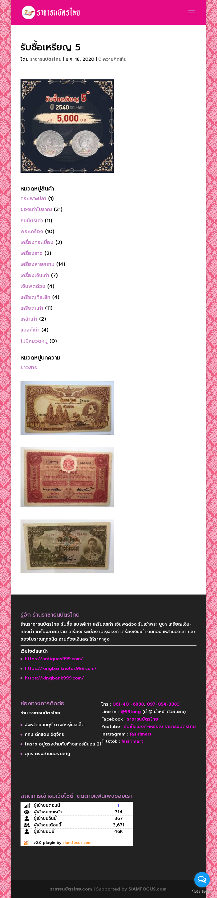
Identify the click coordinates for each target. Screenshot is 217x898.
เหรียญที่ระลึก (35, 297)
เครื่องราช (32, 253)
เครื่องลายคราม (37, 264)
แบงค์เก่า (30, 330)
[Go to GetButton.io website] (202, 892)
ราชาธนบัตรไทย (46, 59)
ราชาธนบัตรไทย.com (71, 889)
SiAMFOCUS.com (147, 889)
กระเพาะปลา (33, 198)
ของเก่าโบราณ (36, 209)
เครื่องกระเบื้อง (37, 242)
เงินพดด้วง (33, 286)
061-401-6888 (128, 704)
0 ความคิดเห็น (112, 59)
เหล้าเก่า (29, 319)
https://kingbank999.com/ (54, 678)
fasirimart (140, 734)
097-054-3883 (163, 704)
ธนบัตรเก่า (32, 220)
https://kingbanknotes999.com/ (61, 668)
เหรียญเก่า (32, 308)
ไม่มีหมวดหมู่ (34, 341)
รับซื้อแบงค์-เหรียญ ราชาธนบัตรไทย (160, 726)
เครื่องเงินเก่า (35, 275)
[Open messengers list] (202, 879)
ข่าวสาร (29, 367)
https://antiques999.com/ (54, 659)
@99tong (131, 711)
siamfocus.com (76, 842)
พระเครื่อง (32, 231)
